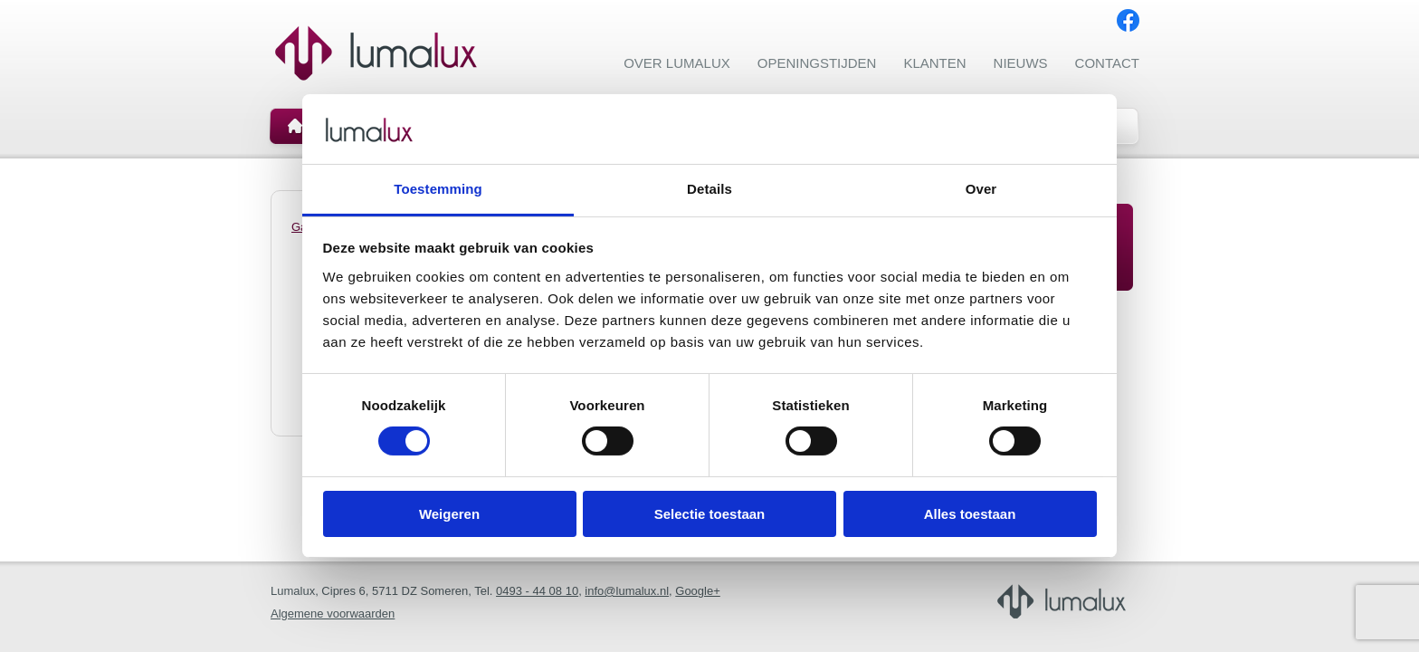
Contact (1107, 63)
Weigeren (449, 514)
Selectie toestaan (710, 514)
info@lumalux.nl (627, 591)
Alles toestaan (970, 514)
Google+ (697, 591)
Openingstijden (817, 63)
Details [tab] (709, 189)
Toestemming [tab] (438, 189)
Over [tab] (981, 189)
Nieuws (1021, 63)
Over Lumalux (677, 63)
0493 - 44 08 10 (537, 591)
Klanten (934, 63)
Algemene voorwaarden (333, 613)
